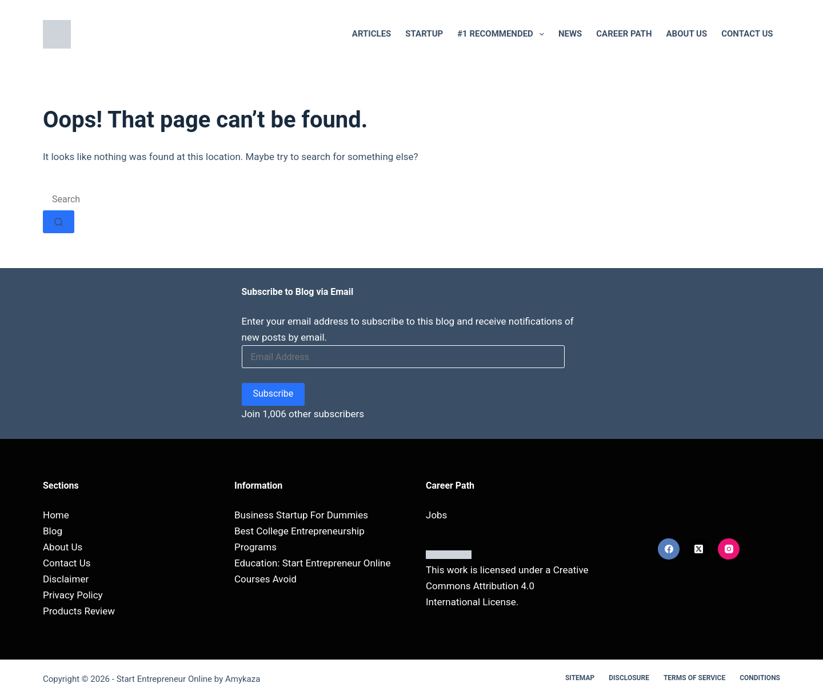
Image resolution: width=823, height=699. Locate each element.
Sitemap (579, 678)
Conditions (760, 678)
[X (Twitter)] (699, 549)
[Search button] (58, 221)
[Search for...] (127, 198)
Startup (424, 34)
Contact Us (747, 34)
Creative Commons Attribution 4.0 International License (507, 586)
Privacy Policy (73, 595)
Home (56, 515)
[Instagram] (729, 549)
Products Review (79, 611)
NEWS (570, 34)
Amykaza (242, 679)
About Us (687, 34)
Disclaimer (66, 579)
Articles (371, 34)
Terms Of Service (694, 678)
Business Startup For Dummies (301, 515)
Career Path (624, 34)
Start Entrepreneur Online (164, 679)
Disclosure (629, 678)
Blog (52, 531)
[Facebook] (669, 549)
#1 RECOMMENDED (503, 34)
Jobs (436, 515)
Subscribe (273, 393)
